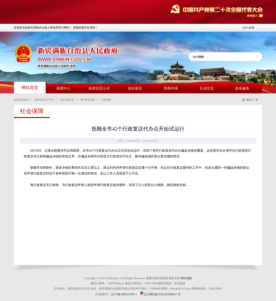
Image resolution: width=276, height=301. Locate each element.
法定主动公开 (67, 99)
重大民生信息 (88, 99)
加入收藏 (248, 27)
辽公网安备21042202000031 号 (160, 294)
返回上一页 (252, 99)
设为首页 (235, 27)
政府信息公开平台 (43, 99)
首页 (26, 99)
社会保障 (106, 99)
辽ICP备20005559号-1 (124, 294)
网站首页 (29, 87)
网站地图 (186, 278)
